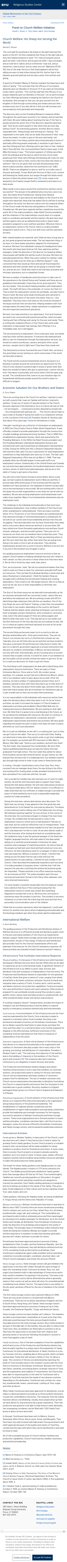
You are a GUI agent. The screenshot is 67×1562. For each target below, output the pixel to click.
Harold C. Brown (18, 31)
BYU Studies (42, 1511)
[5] (23, 1059)
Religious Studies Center (27, 4)
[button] (64, 1531)
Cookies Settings (21, 1559)
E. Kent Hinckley (48, 31)
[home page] (5, 4)
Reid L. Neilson (7, 16)
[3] (40, 178)
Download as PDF (57, 23)
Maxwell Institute (44, 1515)
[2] (48, 155)
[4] (30, 417)
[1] (39, 89)
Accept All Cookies (42, 1559)
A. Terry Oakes (32, 31)
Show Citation (8, 23)
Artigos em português (46, 1523)
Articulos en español (45, 1519)
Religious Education (45, 1507)
